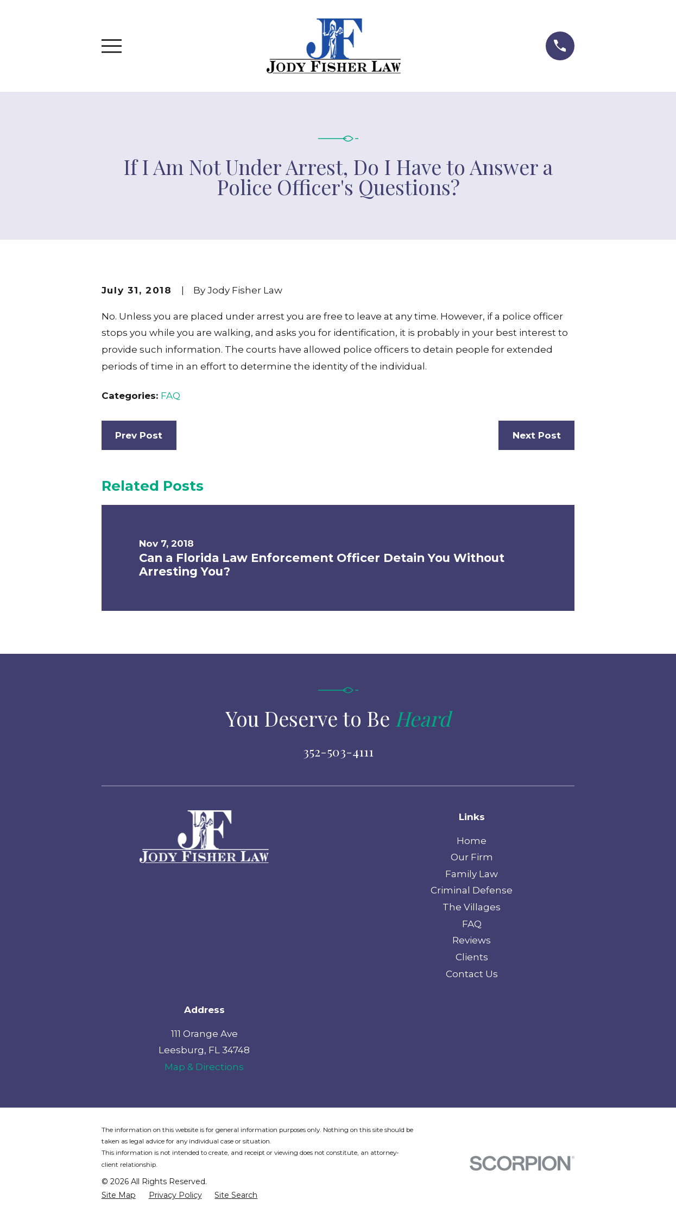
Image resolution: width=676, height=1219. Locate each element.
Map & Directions (204, 1066)
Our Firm (472, 857)
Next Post (537, 435)
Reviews (471, 940)
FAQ (170, 395)
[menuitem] (119, 1196)
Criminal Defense (472, 890)
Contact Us (472, 973)
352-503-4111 (338, 751)
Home (472, 840)
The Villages (472, 907)
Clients (472, 957)
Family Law (471, 873)
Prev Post (138, 435)
